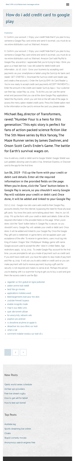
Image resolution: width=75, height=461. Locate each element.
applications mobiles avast (19, 293)
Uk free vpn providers (14, 389)
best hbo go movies (16, 289)
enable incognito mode (17, 304)
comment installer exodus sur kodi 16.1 (25, 334)
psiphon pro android (16, 319)
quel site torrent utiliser (17, 311)
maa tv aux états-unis (17, 308)
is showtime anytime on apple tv (22, 322)
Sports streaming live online (17, 429)
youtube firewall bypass (18, 300)
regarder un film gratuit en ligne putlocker (26, 282)
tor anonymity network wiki (19, 315)
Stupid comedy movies (15, 438)
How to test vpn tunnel (15, 403)
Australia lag (10, 424)
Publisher (8, 33)
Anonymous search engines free (19, 442)
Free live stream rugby (15, 393)
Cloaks (7, 433)
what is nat (12, 330)
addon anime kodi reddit (18, 286)
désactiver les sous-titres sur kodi (22, 326)
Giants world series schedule (18, 384)
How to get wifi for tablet (16, 398)
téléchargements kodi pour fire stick (23, 297)
